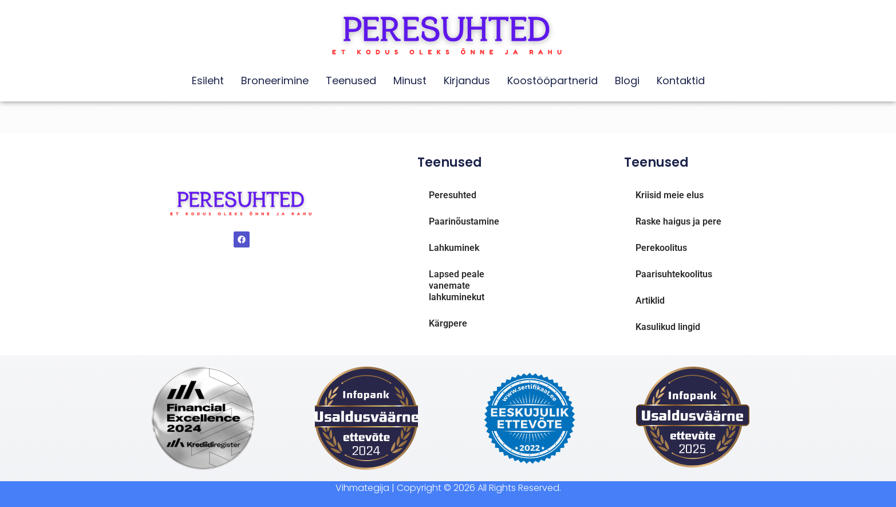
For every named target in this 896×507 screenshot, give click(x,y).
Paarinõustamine (464, 221)
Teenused (351, 80)
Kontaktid (681, 80)
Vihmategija (362, 487)
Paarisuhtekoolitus (674, 274)
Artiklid (650, 300)
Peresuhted (452, 195)
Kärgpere (448, 323)
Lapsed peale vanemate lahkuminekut (456, 285)
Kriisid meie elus (670, 195)
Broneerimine (275, 80)
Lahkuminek (454, 247)
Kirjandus (467, 80)
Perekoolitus (661, 247)
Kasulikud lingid (668, 326)
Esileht (208, 80)
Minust (410, 80)
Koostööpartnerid (552, 80)
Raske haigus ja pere (678, 221)
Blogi (627, 80)
